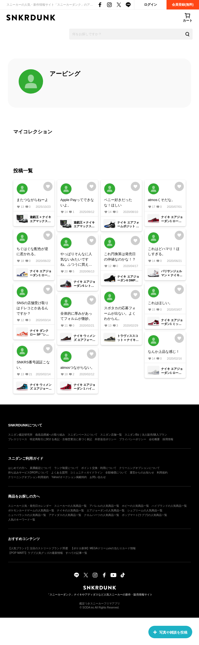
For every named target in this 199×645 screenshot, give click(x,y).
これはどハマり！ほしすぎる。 (164, 251)
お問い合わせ (98, 477)
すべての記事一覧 (76, 552)
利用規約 (162, 472)
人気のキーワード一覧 (21, 519)
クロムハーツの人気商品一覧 (101, 515)
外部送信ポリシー (105, 439)
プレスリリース (17, 439)
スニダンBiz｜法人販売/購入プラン (146, 434)
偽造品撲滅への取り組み (50, 434)
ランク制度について (66, 467)
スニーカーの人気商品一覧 (70, 505)
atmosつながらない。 (77, 368)
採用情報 (167, 439)
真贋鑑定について (40, 467)
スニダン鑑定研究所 (20, 434)
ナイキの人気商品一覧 (70, 510)
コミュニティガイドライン (86, 472)
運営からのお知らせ (142, 472)
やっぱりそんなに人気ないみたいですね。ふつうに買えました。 (76, 259)
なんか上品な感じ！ (164, 352)
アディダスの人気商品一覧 (65, 515)
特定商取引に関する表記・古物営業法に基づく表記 (61, 439)
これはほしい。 (160, 303)
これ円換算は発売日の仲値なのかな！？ (120, 256)
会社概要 (154, 439)
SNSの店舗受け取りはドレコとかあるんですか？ (32, 308)
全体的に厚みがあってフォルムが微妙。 (76, 316)
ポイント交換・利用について (98, 467)
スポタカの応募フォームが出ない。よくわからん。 (120, 313)
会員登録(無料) (183, 4)
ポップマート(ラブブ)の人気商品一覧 (144, 515)
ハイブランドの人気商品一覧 (169, 505)
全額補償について (116, 472)
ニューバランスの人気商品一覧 (27, 515)
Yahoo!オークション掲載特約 (69, 477)
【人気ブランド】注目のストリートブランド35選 (38, 548)
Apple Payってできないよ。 (77, 202)
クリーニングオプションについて (139, 467)
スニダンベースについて (82, 434)
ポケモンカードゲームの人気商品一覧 (31, 510)
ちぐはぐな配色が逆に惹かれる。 (32, 251)
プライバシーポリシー (132, 439)
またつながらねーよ (32, 200)
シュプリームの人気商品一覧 (144, 510)
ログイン (150, 4)
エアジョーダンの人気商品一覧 (106, 510)
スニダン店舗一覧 (111, 434)
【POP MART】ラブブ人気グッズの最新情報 (35, 552)
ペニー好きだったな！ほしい (118, 202)
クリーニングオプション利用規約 (28, 477)
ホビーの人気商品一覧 (135, 505)
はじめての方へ (17, 467)
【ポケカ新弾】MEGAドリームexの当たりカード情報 (103, 548)
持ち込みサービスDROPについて (28, 472)
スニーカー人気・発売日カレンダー (29, 505)
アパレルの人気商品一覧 (104, 505)
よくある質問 (59, 472)
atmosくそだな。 (161, 200)
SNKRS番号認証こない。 (33, 365)
